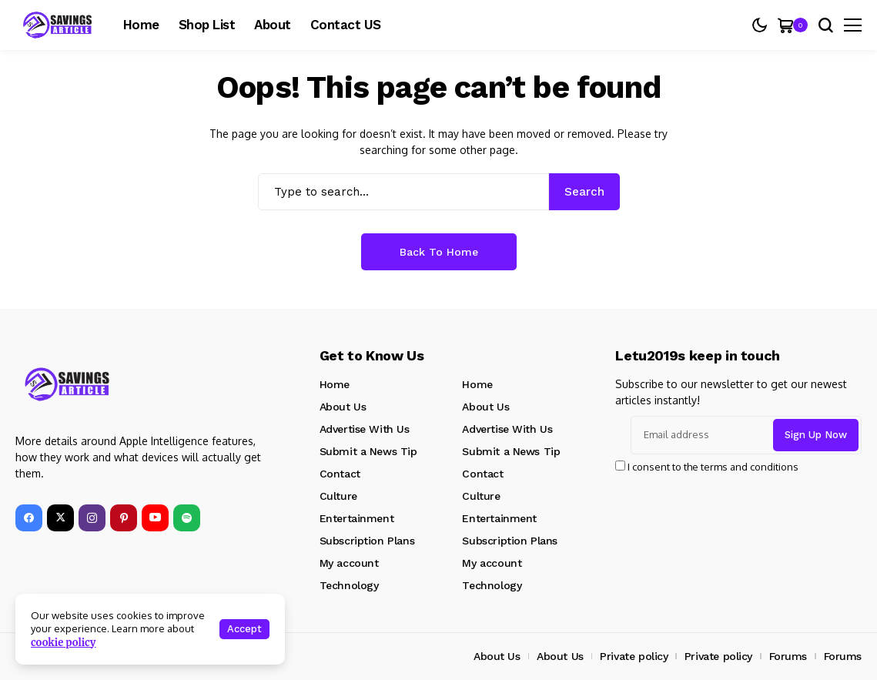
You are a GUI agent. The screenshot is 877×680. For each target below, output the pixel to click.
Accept (244, 629)
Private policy (634, 656)
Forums (788, 656)
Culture (338, 496)
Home (335, 384)
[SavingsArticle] (67, 384)
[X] (60, 517)
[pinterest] (123, 517)
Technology (349, 585)
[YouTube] (155, 517)
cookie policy (63, 642)
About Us (343, 406)
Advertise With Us (365, 429)
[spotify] (186, 517)
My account (349, 563)
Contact (340, 473)
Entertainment (357, 518)
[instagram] (92, 517)
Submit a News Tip (368, 451)
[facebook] (28, 517)
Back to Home (439, 252)
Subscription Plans (367, 540)
